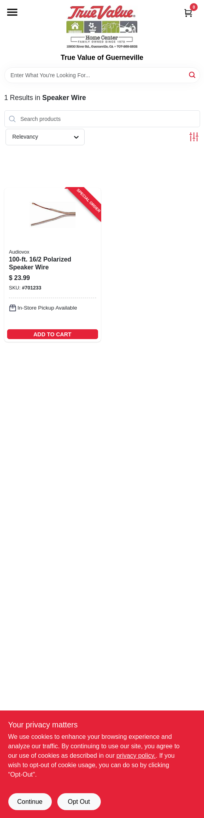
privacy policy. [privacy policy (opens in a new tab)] (135, 755)
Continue (29, 801)
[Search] (192, 74)
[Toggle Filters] (193, 136)
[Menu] (12, 12)
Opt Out (79, 801)
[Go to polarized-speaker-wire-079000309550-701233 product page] (52, 265)
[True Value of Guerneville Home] (102, 27)
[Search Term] (102, 75)
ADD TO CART (52, 334)
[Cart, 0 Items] (188, 13)
